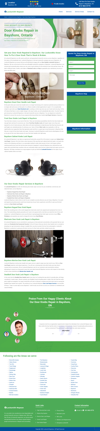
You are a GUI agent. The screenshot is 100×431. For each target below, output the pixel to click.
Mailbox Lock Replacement (64, 420)
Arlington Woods (75, 393)
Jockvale (42, 374)
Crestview (73, 362)
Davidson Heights (44, 393)
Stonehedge (12, 370)
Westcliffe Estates (14, 360)
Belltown (73, 384)
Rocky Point (12, 378)
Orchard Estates (13, 391)
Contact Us (90, 12)
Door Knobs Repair (42, 422)
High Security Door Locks (43, 410)
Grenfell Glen (43, 380)
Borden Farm (74, 382)
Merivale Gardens (13, 395)
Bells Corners (74, 386)
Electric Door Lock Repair (43, 416)
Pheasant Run (12, 386)
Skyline (11, 372)
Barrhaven (73, 391)
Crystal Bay (74, 360)
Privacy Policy (60, 410)
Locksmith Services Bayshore (14, 17)
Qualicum (11, 382)
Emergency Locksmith (62, 423)
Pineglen (11, 384)
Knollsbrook (43, 372)
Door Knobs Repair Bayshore (29, 17)
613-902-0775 (84, 6)
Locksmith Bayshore (49, 429)
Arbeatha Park (74, 395)
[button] (17, 340)
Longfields (43, 368)
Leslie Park (43, 370)
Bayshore (73, 388)
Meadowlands (43, 362)
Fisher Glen (43, 388)
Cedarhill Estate (75, 374)
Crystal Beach (43, 395)
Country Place (74, 366)
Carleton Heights (75, 376)
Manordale (43, 364)
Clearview (73, 368)
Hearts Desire (43, 378)
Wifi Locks (59, 417)
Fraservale (43, 384)
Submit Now (81, 83)
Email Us (80, 410)
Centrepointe (74, 372)
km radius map (81, 109)
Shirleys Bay (12, 374)
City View (73, 370)
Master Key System (42, 413)
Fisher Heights (44, 386)
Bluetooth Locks (61, 413)
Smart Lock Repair (42, 419)
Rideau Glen (12, 380)
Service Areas (79, 12)
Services (69, 12)
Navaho (11, 393)
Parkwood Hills (13, 388)
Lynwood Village (44, 366)
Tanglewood (12, 368)
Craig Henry (74, 364)
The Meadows (43, 360)
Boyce (72, 380)
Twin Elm (11, 364)
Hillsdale (42, 376)
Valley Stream (12, 362)
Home (61, 12)
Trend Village (12, 366)
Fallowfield (43, 391)
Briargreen (73, 378)
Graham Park (43, 382)
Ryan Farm (12, 376)
